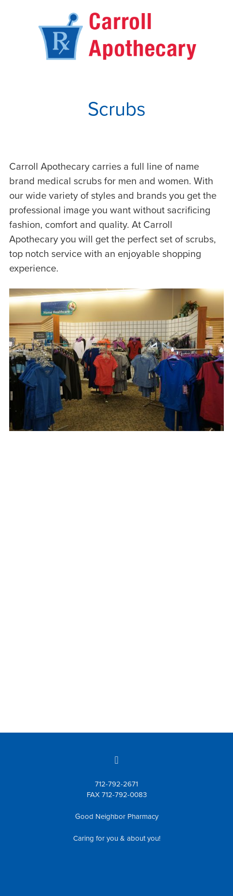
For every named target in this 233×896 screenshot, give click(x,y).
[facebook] (116, 760)
